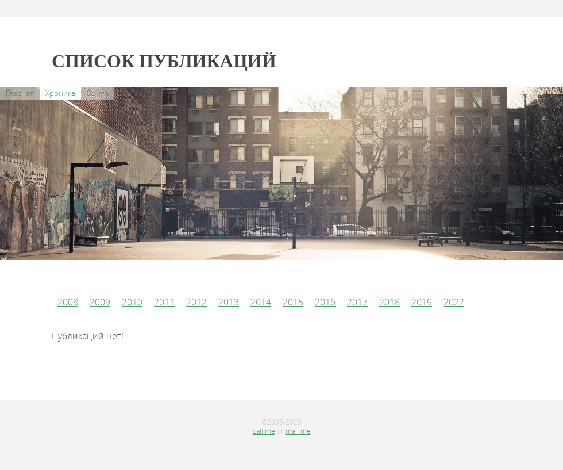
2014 (260, 302)
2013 (228, 302)
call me (264, 430)
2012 (196, 302)
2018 (389, 302)
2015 (293, 302)
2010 (132, 302)
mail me (298, 430)
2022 (454, 302)
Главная (20, 93)
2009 (100, 302)
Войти (98, 93)
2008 (67, 302)
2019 (421, 302)
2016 (325, 302)
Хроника (60, 93)
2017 (357, 302)
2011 (164, 302)
